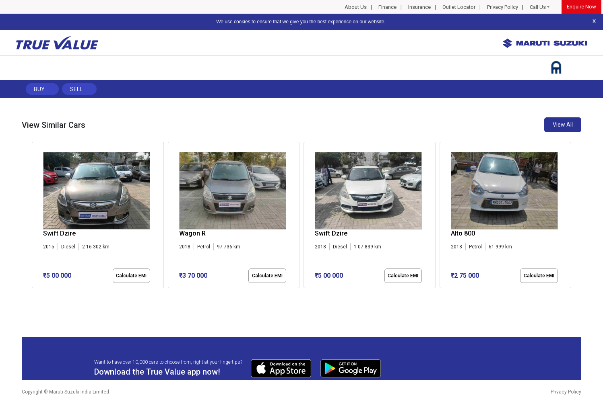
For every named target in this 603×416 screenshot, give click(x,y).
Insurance (419, 7)
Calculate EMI (131, 276)
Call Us (538, 7)
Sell (76, 89)
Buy (39, 89)
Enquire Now (581, 7)
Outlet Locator (458, 7)
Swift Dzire (59, 233)
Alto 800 (463, 233)
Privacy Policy (502, 7)
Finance (387, 7)
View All (563, 124)
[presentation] (36, 216)
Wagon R (192, 233)
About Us (356, 7)
